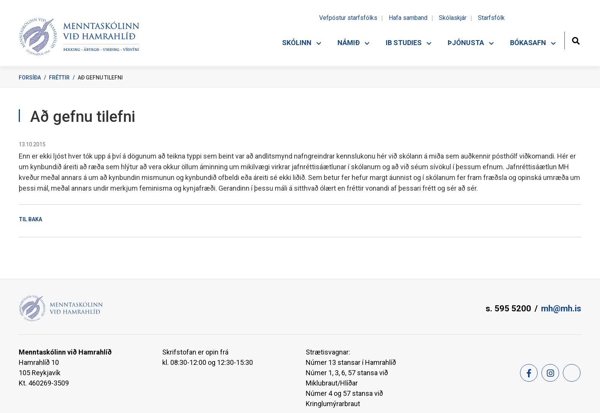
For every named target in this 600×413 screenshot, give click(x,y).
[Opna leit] (575, 40)
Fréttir (59, 78)
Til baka (30, 219)
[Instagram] (550, 373)
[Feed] (571, 373)
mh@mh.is (561, 308)
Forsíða (30, 78)
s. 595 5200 (508, 308)
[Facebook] (529, 373)
